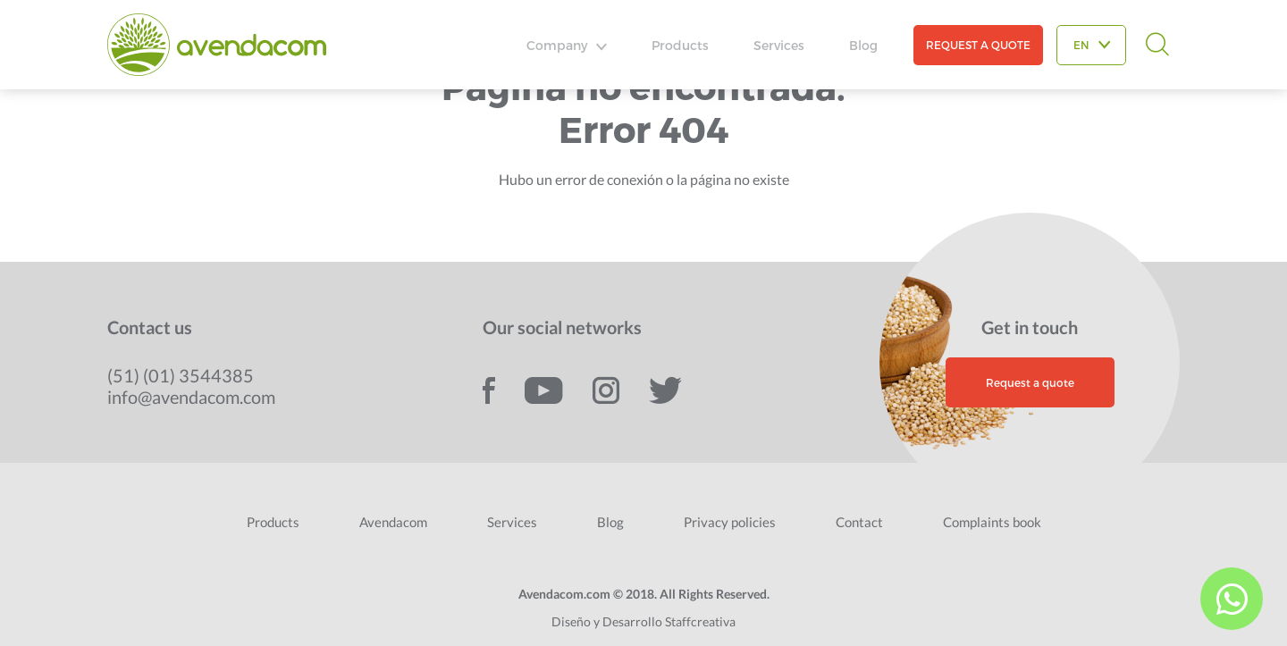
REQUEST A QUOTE (978, 44)
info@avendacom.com (191, 396)
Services (778, 45)
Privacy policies (730, 522)
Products (680, 45)
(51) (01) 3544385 (180, 375)
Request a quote (1030, 382)
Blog (863, 45)
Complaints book (992, 522)
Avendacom (393, 522)
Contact (859, 522)
